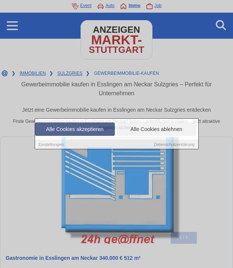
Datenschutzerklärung (174, 144)
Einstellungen (51, 144)
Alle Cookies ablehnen (156, 129)
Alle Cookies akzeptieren (74, 129)
